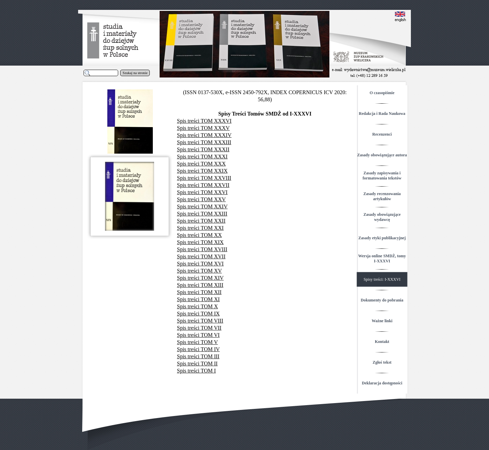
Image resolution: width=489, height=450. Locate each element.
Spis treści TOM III (198, 356)
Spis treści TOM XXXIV (204, 135)
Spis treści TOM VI (198, 335)
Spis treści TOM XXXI (202, 156)
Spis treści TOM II (197, 363)
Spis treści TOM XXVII (203, 185)
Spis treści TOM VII (199, 328)
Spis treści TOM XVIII (202, 249)
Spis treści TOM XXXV (203, 128)
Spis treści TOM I (196, 371)
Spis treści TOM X (197, 306)
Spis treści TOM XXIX (202, 171)
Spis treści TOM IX (198, 313)
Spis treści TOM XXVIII (204, 178)
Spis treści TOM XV (199, 271)
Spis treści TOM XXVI (202, 192)
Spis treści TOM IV (198, 349)
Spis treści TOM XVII (201, 256)
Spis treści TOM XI (198, 299)
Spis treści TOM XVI (200, 263)
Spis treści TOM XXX (201, 164)
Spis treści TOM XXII (201, 221)
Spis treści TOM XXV (201, 199)
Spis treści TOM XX (199, 235)
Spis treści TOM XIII (200, 285)
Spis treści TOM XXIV (202, 206)
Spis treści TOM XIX (200, 242)
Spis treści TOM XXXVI (204, 121)
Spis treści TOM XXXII (203, 149)
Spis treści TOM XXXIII (204, 142)
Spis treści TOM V (197, 342)
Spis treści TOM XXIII (202, 214)
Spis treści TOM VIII (200, 321)
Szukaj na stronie (135, 73)
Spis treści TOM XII (199, 292)
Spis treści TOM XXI (200, 228)
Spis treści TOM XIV (200, 278)
